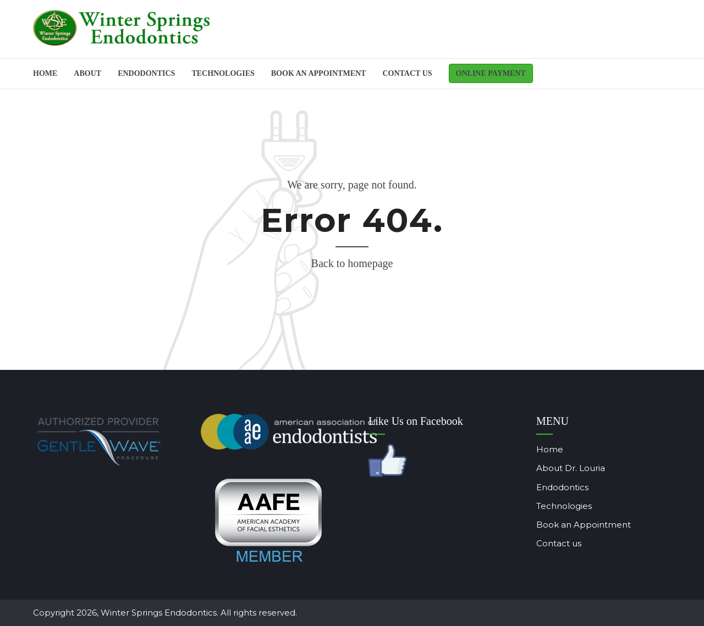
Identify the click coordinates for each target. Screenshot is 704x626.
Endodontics (546, 487)
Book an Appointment (567, 524)
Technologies (222, 73)
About (87, 73)
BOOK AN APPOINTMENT (318, 73)
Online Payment (491, 73)
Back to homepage (352, 263)
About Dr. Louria (554, 468)
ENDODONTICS (146, 73)
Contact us (407, 73)
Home (45, 73)
